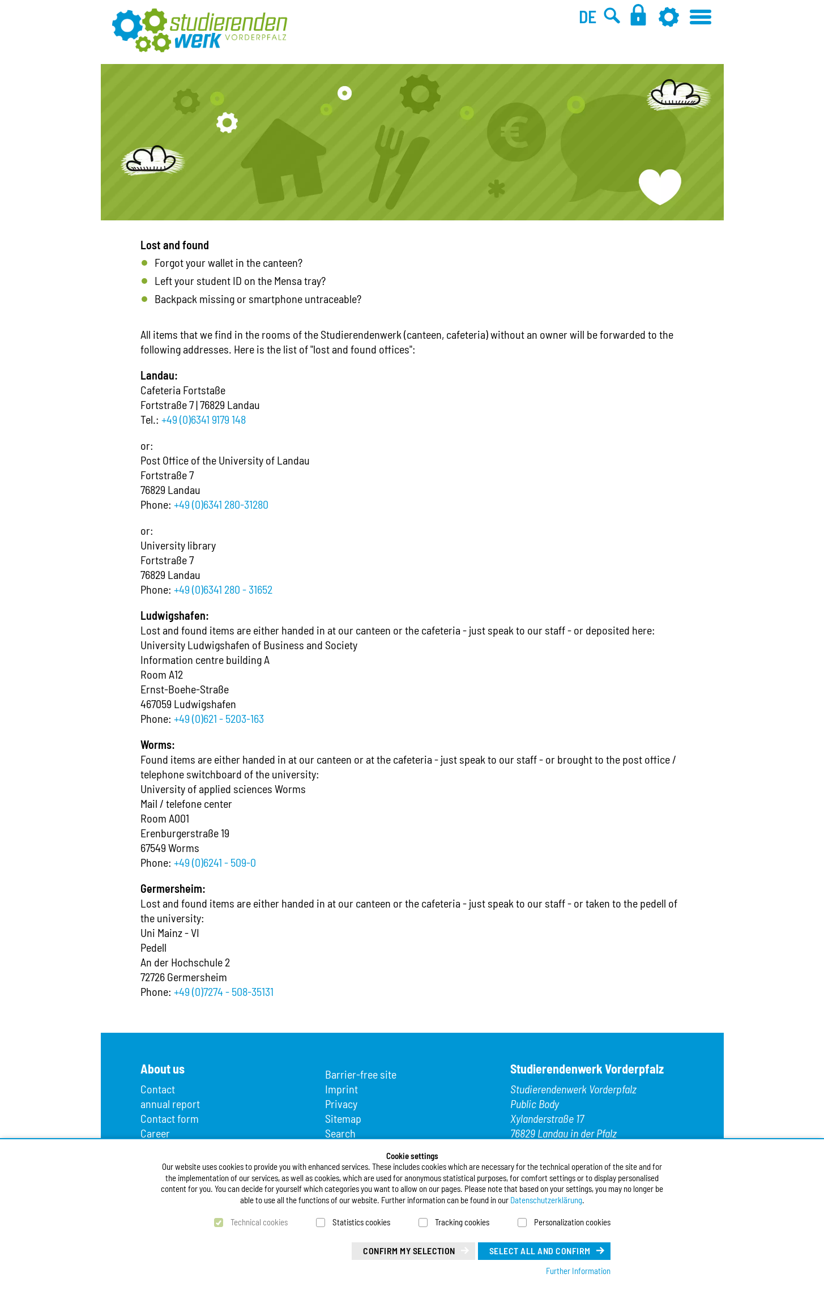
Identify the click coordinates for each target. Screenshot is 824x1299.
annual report (170, 1103)
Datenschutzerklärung (546, 1200)
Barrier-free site (360, 1074)
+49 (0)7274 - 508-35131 (224, 991)
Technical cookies (259, 1222)
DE (587, 16)
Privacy (341, 1103)
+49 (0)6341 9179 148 (203, 419)
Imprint (341, 1089)
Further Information (578, 1271)
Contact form (169, 1118)
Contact (157, 1089)
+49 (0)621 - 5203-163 (219, 718)
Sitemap (343, 1118)
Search (340, 1133)
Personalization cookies (572, 1222)
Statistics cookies (361, 1222)
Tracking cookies (462, 1222)
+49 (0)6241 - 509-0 (215, 862)
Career (155, 1133)
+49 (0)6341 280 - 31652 (223, 589)
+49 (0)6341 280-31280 (221, 504)
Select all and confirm (540, 1250)
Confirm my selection (409, 1250)
